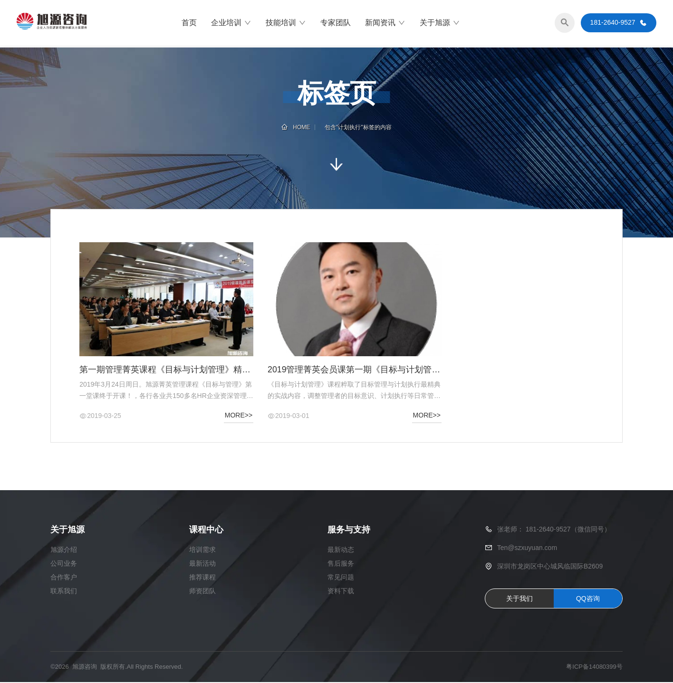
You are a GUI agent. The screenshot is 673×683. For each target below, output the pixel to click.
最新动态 (340, 550)
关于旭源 (440, 23)
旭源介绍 (63, 550)
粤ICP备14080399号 (594, 667)
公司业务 (63, 564)
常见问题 (340, 578)
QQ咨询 (588, 599)
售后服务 (340, 564)
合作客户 (63, 578)
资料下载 (340, 592)
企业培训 (231, 23)
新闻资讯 (385, 23)
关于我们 (519, 599)
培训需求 (202, 550)
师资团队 (202, 592)
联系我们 (63, 592)
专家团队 (335, 23)
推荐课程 (202, 578)
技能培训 (286, 23)
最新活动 (202, 564)
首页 (189, 23)
